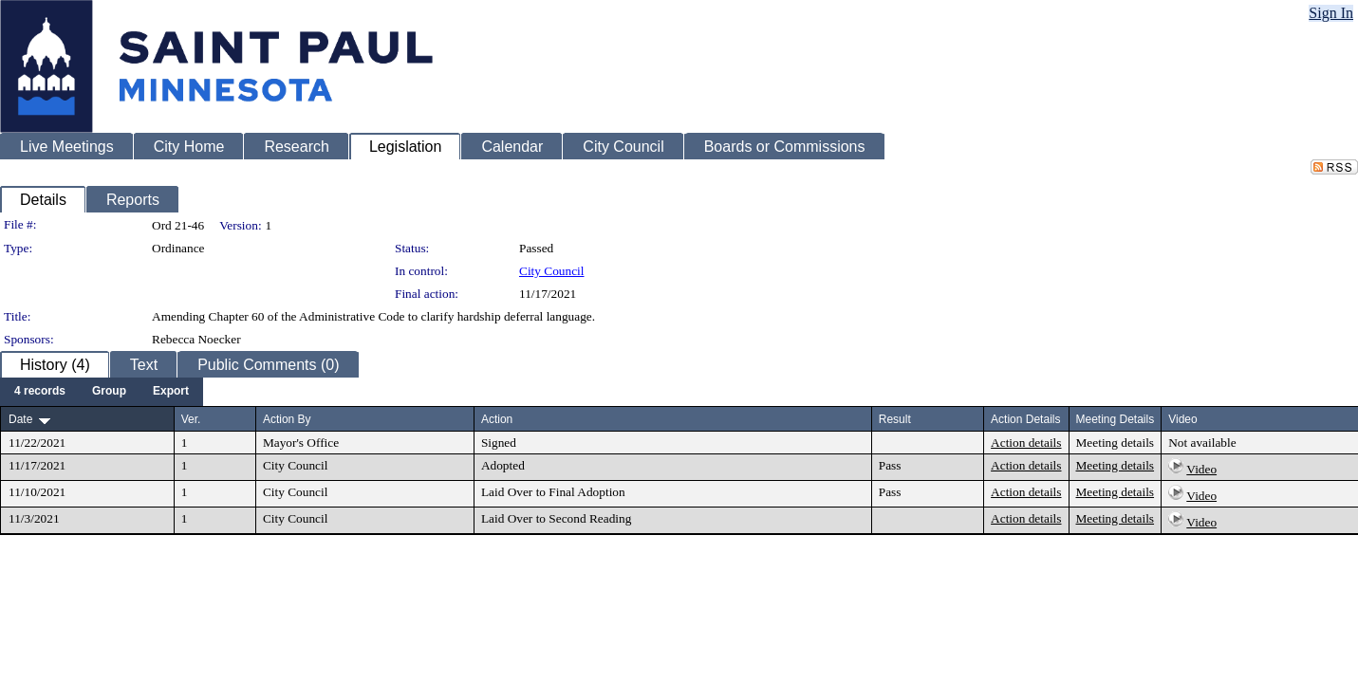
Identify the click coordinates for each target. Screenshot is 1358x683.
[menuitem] (40, 391)
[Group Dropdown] (109, 391)
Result (895, 419)
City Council (552, 271)
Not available (1202, 442)
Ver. (191, 419)
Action (496, 419)
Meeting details (1115, 442)
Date (20, 419)
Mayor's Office (301, 442)
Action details (1026, 442)
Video (1201, 469)
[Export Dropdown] (170, 391)
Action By (287, 419)
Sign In (1331, 13)
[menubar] (101, 392)
